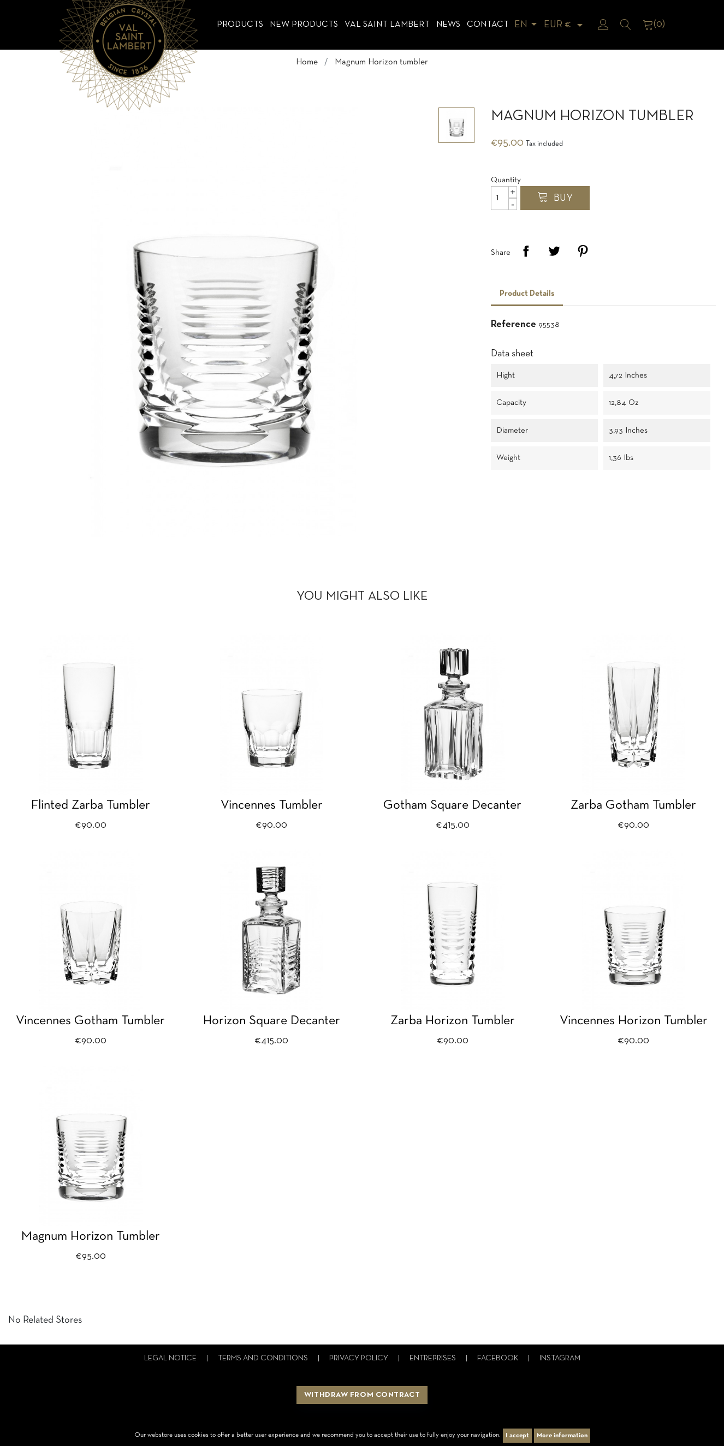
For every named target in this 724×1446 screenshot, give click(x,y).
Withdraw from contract (362, 1395)
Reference (513, 324)
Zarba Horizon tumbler (452, 1021)
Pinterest (583, 251)
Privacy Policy (359, 1358)
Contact (488, 24)
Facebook (498, 1358)
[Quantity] (504, 198)
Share (526, 251)
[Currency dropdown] (565, 24)
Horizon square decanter (271, 1021)
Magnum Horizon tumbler (90, 1236)
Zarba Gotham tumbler (633, 805)
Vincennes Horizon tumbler (634, 1021)
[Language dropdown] (527, 24)
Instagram (559, 1358)
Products (240, 24)
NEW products (304, 24)
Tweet (554, 251)
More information (562, 1435)
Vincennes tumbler (272, 805)
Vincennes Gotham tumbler (90, 1021)
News (448, 24)
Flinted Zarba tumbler (90, 805)
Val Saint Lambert (387, 24)
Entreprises (434, 1358)
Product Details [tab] (527, 293)
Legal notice (171, 1358)
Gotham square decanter (452, 805)
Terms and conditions (264, 1358)
